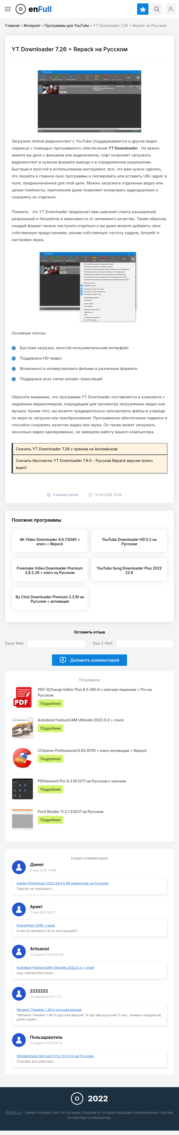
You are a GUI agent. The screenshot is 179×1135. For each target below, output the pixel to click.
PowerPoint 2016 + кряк (36, 925)
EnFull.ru (13, 1112)
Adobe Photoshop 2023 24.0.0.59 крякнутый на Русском (62, 883)
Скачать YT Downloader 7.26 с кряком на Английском (66, 448)
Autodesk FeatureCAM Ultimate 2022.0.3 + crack (55, 967)
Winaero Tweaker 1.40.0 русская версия (49, 1009)
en (40, 9)
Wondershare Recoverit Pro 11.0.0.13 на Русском (55, 1056)
